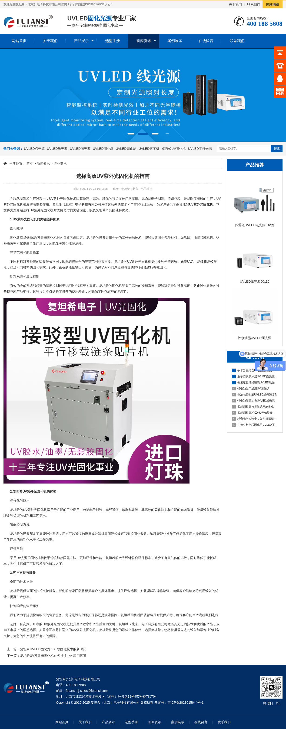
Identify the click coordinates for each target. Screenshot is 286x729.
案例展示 (174, 41)
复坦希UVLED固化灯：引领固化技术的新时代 (53, 649)
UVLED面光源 (80, 148)
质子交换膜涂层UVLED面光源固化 (255, 376)
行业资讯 (60, 163)
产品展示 (81, 41)
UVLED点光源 (34, 148)
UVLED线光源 (57, 148)
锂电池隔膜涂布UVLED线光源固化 (255, 400)
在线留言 (206, 41)
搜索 (277, 148)
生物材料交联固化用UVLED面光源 (255, 425)
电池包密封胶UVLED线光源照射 (254, 394)
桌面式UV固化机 (174, 148)
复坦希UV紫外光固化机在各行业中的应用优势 (53, 655)
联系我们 (253, 4)
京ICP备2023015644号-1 (185, 702)
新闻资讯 (143, 41)
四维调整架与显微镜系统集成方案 (255, 407)
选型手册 (112, 41)
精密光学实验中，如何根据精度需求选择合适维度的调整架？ (255, 419)
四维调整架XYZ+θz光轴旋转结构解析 (255, 413)
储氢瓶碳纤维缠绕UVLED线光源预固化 (255, 382)
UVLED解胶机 (149, 148)
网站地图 (272, 4)
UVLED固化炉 (126, 148)
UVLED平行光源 (200, 148)
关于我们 (235, 4)
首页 (30, 163)
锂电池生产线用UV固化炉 (250, 388)
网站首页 (19, 41)
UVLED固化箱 (103, 148)
